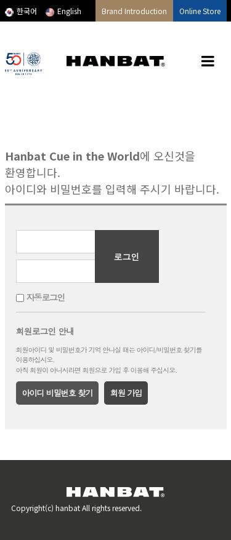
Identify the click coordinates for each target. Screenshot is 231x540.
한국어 (21, 11)
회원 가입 (126, 393)
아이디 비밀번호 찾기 (57, 393)
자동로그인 (45, 298)
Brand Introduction (134, 11)
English (63, 11)
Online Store (200, 11)
